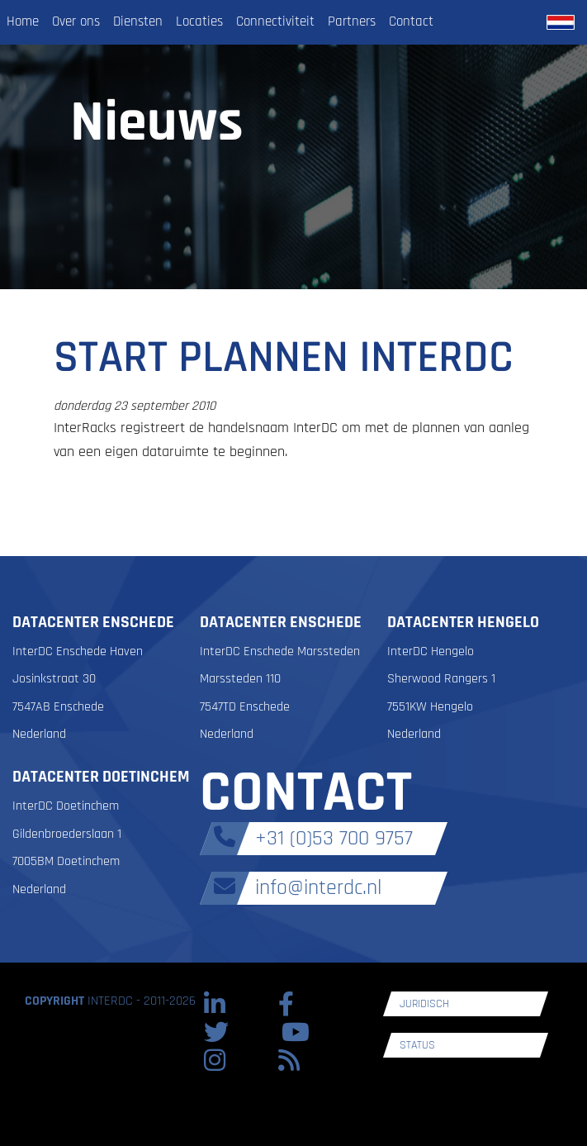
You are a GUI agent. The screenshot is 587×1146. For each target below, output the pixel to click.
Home (23, 21)
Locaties (199, 21)
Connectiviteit (275, 21)
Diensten (138, 21)
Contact (411, 21)
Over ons (76, 21)
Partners (352, 21)
